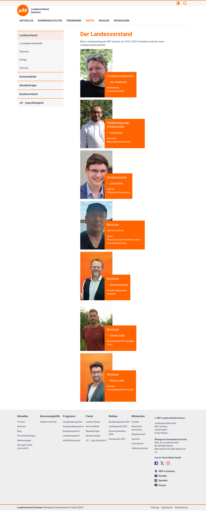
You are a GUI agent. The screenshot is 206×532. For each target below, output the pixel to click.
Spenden (136, 460)
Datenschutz (181, 529)
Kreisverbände (27, 76)
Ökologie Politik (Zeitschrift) (24, 468)
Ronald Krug (117, 138)
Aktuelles (26, 20)
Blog (19, 452)
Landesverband (28, 35)
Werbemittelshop (140, 470)
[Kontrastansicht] (178, 3)
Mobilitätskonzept (71, 462)
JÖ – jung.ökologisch (31, 102)
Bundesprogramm (71, 452)
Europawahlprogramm (73, 448)
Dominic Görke (118, 354)
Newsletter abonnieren (137, 450)
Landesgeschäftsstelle (30, 43)
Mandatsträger (28, 85)
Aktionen (21, 448)
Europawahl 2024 (117, 460)
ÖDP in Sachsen (165, 493)
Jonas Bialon (117, 192)
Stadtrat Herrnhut (48, 443)
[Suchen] (185, 3)
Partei (90, 20)
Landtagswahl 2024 (118, 448)
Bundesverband (28, 94)
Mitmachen (121, 20)
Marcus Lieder (118, 402)
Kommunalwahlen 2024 (117, 454)
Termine (21, 443)
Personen (24, 51)
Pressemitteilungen (26, 457)
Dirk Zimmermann (120, 300)
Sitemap (155, 529)
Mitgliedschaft (138, 456)
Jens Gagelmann (119, 85)
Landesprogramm (71, 457)
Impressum (167, 529)
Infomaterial (137, 465)
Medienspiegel (24, 462)
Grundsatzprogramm (72, 443)
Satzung (23, 68)
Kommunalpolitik (50, 20)
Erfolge (23, 59)
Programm (74, 20)
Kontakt (135, 443)
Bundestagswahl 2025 (119, 443)
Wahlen (104, 20)
